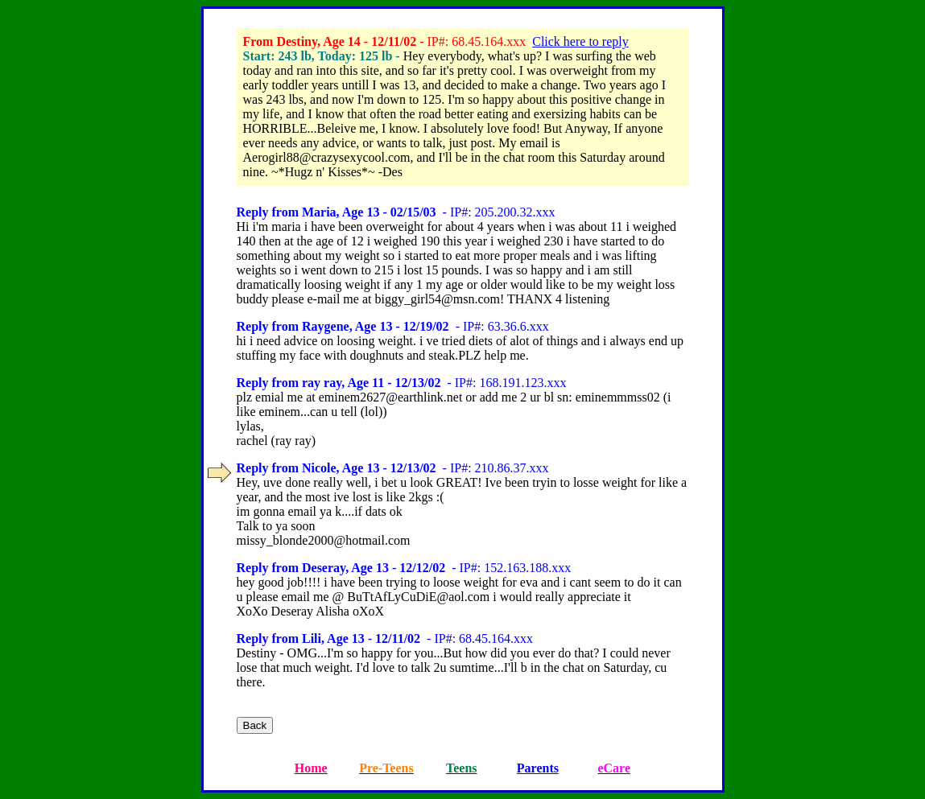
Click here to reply (580, 41)
